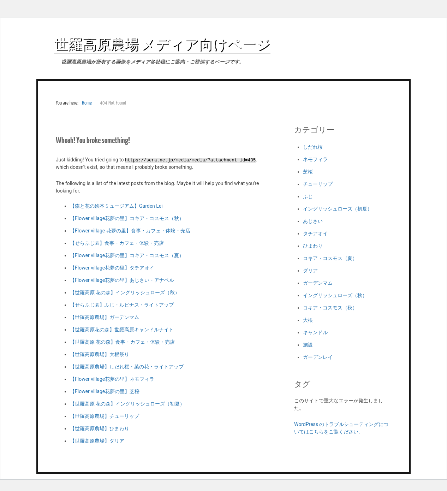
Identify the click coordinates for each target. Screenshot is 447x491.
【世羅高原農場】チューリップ (104, 416)
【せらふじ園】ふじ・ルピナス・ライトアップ (122, 305)
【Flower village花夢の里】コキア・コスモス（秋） (127, 218)
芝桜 (308, 171)
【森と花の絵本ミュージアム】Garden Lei (116, 206)
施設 (308, 345)
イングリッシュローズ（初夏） (337, 209)
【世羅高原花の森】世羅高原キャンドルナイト (122, 329)
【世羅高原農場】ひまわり (99, 428)
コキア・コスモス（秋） (330, 307)
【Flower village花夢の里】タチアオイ (112, 268)
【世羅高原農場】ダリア (97, 441)
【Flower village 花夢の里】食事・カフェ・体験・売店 (130, 230)
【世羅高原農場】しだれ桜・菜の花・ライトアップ (127, 366)
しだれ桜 (313, 147)
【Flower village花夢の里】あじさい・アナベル (122, 280)
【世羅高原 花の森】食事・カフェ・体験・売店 (122, 342)
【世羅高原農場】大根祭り (99, 354)
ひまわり (313, 246)
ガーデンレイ (318, 357)
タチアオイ (315, 233)
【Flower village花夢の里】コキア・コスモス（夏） (127, 255)
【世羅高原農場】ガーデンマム (104, 317)
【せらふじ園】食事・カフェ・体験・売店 (117, 243)
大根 (308, 320)
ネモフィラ (315, 159)
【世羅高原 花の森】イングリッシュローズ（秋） (125, 292)
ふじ (308, 196)
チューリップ (318, 184)
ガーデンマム (318, 283)
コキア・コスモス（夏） (330, 258)
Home (87, 103)
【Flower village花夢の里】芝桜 (104, 391)
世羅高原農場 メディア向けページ (162, 44)
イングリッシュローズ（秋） (335, 295)
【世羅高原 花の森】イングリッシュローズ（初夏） (127, 404)
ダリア (310, 270)
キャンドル (315, 332)
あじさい (313, 221)
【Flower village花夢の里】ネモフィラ (112, 379)
